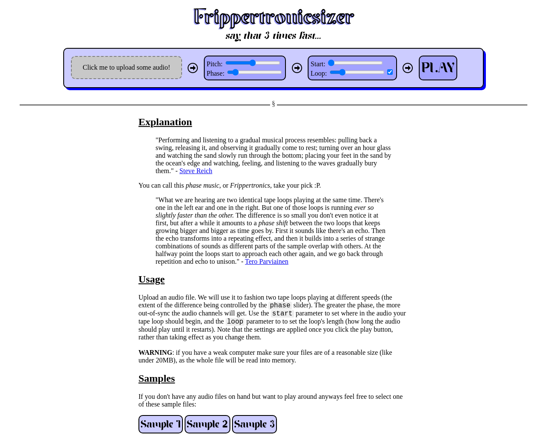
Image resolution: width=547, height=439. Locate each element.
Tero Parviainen (266, 261)
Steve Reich (195, 170)
